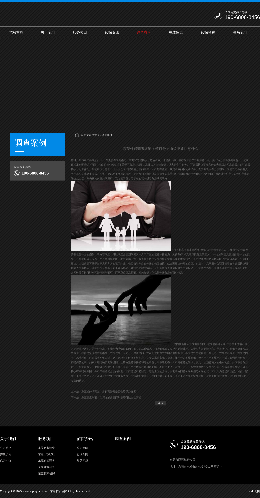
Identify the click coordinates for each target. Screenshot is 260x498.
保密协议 (5, 460)
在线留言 (176, 32)
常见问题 (82, 460)
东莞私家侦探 (46, 473)
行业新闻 (82, 454)
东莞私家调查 (46, 447)
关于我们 (48, 32)
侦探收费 (208, 32)
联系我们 (240, 32)
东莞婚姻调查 (46, 460)
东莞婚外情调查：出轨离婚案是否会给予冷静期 (108, 391)
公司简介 (5, 447)
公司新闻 (82, 447)
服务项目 (80, 32)
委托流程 (5, 454)
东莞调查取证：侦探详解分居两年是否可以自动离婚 (111, 397)
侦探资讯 (112, 32)
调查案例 (144, 32)
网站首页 (16, 32)
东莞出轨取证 (46, 454)
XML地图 (254, 491)
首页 (94, 135)
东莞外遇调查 (46, 467)
